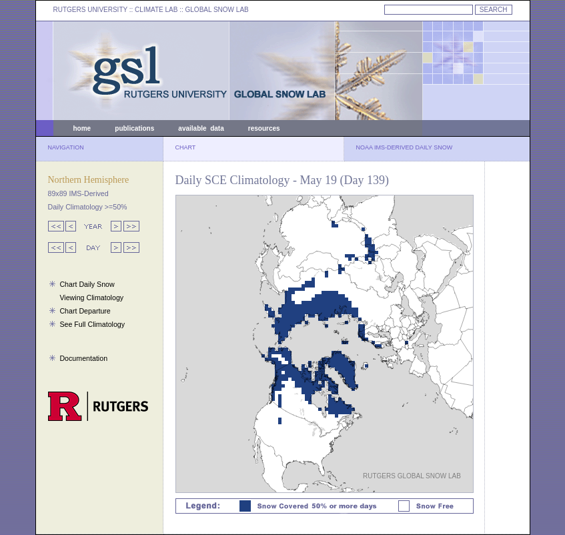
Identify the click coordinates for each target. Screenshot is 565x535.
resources (264, 128)
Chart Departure (84, 311)
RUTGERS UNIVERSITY (90, 9)
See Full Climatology (92, 324)
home (82, 128)
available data (200, 128)
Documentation (83, 358)
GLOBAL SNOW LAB (217, 9)
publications (134, 128)
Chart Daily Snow (86, 284)
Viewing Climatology (91, 298)
